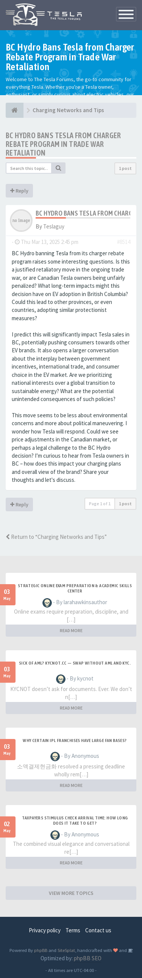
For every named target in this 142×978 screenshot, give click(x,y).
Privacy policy (45, 930)
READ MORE (71, 630)
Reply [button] (19, 190)
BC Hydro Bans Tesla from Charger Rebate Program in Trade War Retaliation (63, 144)
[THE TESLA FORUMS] (14, 110)
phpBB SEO (87, 958)
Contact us (98, 930)
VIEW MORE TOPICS (71, 893)
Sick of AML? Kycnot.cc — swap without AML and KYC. (75, 663)
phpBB (40, 950)
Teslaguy (53, 226)
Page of (100, 503)
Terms (73, 930)
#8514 (123, 241)
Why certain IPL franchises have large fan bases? (74, 740)
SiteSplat (66, 950)
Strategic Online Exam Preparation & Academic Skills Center (75, 588)
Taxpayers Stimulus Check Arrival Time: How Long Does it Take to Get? (75, 820)
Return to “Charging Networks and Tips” (56, 536)
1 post (125, 168)
